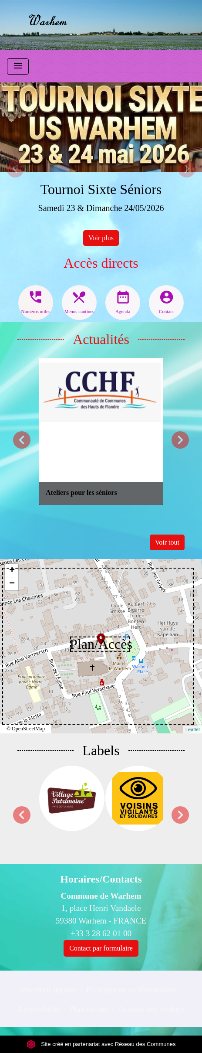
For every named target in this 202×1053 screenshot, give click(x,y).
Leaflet (192, 729)
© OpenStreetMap (26, 729)
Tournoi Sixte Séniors (101, 189)
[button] (15, 168)
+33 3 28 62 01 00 (101, 933)
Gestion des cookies (151, 1009)
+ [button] (12, 570)
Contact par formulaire (101, 948)
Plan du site (89, 1009)
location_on (96, 634)
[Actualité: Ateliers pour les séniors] (101, 431)
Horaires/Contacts (101, 879)
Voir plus (101, 238)
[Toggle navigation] (18, 66)
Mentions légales (48, 989)
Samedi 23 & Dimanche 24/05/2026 (101, 208)
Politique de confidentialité (131, 989)
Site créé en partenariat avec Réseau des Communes (101, 1044)
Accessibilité (39, 1009)
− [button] (12, 583)
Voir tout (167, 542)
